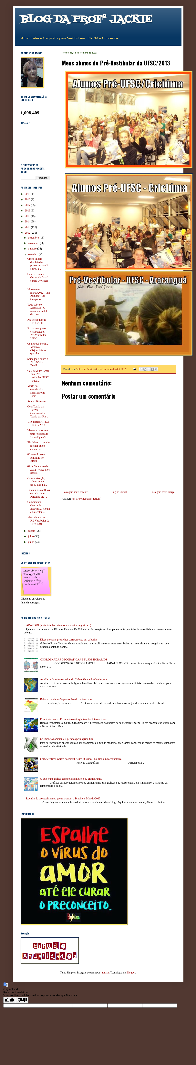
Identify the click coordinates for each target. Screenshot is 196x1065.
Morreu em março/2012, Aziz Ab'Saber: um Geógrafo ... (38, 294)
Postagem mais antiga (162, 492)
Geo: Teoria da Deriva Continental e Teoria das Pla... (37, 411)
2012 (28, 232)
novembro (34, 243)
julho (31, 536)
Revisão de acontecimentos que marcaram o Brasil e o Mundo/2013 (63, 798)
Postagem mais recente (75, 492)
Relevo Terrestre (36, 401)
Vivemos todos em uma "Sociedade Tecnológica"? (37, 434)
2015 (28, 216)
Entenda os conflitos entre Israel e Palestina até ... (38, 493)
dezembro (34, 237)
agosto (32, 530)
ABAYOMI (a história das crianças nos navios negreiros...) (58, 625)
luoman (105, 972)
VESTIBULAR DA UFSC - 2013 (38, 423)
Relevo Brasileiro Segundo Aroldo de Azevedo (66, 699)
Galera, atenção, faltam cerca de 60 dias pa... (37, 481)
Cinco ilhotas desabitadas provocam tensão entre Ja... (38, 263)
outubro (32, 248)
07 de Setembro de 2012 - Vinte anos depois (38, 469)
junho (31, 542)
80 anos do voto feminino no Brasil (36, 458)
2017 (28, 205)
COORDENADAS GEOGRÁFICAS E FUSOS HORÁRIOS (73, 659)
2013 (28, 227)
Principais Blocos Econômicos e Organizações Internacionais (74, 719)
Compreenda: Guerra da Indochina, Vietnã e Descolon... (38, 507)
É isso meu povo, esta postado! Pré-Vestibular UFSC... (36, 333)
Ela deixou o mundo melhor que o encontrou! (38, 446)
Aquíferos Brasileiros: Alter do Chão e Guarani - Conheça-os (73, 679)
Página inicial (119, 492)
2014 (28, 221)
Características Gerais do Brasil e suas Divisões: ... (37, 279)
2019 (28, 193)
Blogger (131, 972)
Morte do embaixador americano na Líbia (36, 391)
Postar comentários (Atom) (86, 498)
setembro (33, 254)
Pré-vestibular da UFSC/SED (36, 321)
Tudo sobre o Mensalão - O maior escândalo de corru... (37, 309)
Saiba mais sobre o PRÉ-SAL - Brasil (37, 362)
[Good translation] (9, 1000)
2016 (28, 210)
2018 (28, 199)
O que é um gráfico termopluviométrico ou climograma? (71, 778)
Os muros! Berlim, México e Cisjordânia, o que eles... (37, 348)
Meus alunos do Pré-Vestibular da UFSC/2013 (38, 520)
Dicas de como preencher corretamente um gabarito (68, 639)
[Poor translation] (22, 1000)
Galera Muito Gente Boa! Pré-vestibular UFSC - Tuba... (38, 375)
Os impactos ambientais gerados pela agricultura (67, 739)
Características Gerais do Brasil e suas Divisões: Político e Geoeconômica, (81, 758)
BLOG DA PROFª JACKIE (86, 19)
